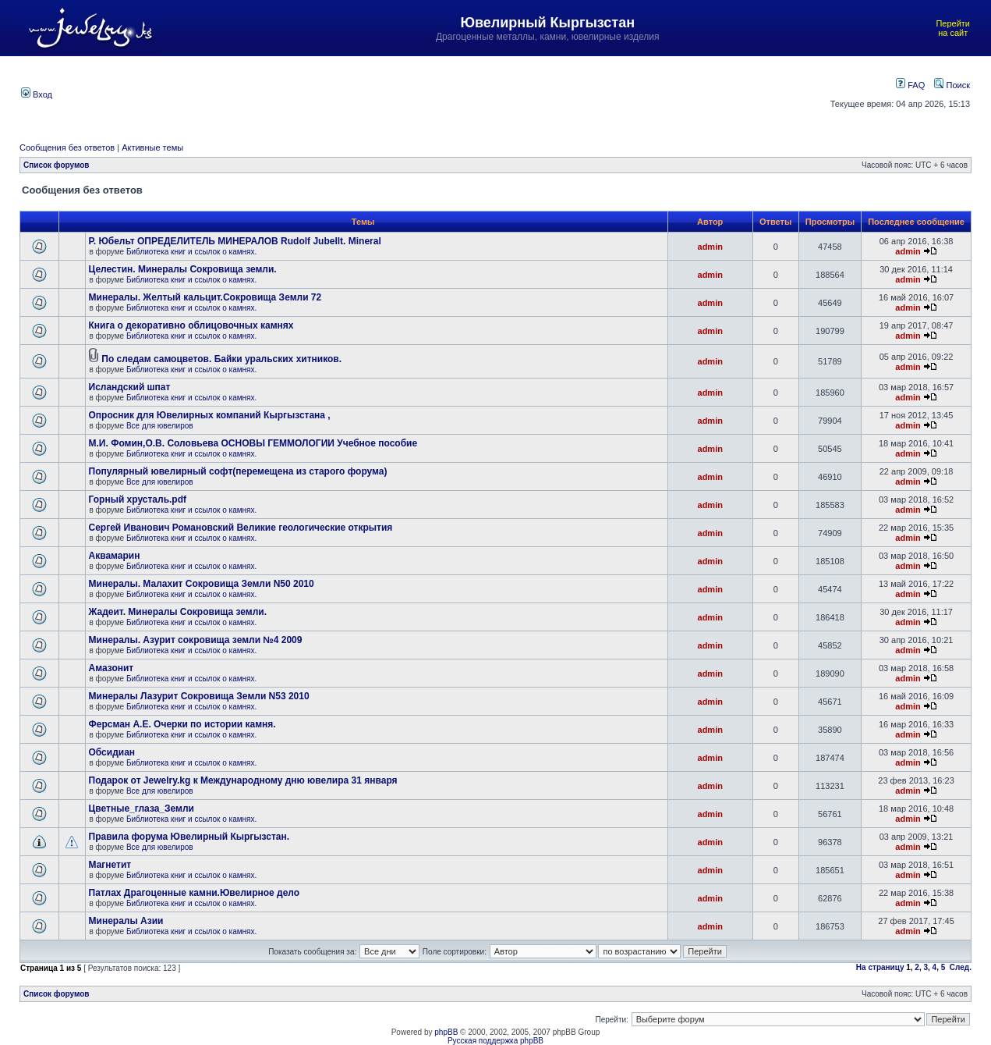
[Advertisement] (428, 93)
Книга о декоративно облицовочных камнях (191, 325)
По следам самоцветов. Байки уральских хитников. (221, 359)
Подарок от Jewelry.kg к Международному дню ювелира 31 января (243, 780)
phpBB (446, 1032)
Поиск (952, 85)
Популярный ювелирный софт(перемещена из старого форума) (238, 471)
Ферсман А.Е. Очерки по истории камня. (182, 724)
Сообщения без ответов (67, 147)
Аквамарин (114, 555)
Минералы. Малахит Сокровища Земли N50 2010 (201, 583)
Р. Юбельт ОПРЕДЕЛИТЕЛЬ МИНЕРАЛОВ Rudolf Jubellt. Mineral (235, 241)
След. (961, 967)
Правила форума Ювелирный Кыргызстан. (189, 836)
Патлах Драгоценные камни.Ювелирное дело (194, 892)
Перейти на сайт (953, 28)
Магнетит (110, 864)
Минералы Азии (126, 920)
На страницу (880, 967)
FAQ (910, 85)
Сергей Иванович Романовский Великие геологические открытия (241, 527)
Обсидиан (112, 752)
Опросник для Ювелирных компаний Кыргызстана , (210, 415)
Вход (36, 94)
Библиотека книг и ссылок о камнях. (191, 251)
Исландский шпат (130, 387)
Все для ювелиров (159, 425)
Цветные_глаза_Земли (141, 808)
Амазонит (111, 668)
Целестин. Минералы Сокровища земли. (183, 269)
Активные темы (152, 147)
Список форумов (56, 165)
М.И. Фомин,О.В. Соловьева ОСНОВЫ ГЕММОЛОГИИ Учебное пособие (253, 443)
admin (710, 246)
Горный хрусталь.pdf (138, 499)
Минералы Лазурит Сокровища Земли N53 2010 (199, 696)
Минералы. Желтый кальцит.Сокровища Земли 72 (205, 297)
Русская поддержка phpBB (495, 1040)
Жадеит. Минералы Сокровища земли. (178, 611)
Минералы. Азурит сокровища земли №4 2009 (196, 639)
